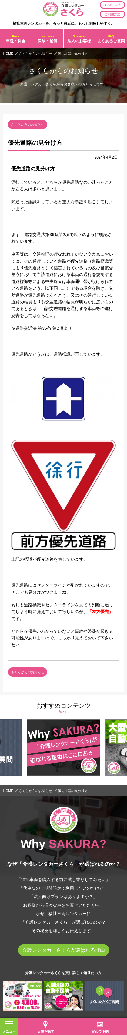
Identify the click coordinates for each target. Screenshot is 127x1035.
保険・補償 (47, 39)
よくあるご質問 (111, 39)
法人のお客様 (79, 39)
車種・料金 (16, 39)
